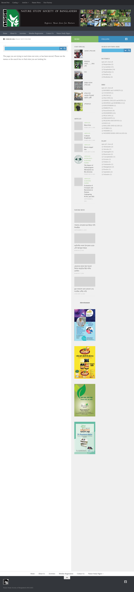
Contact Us (50, 33)
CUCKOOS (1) (108, 93)
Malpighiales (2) (108, 167)
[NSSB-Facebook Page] (126, 39)
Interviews (88, 158)
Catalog (15, 2)
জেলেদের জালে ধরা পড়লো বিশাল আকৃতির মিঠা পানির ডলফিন (83, 268)
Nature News (36, 2)
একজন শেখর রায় (89, 51)
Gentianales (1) (108, 164)
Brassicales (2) (108, 154)
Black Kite (87, 125)
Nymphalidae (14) (109, 69)
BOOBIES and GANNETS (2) (113, 90)
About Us (13, 33)
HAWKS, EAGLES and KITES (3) (114, 100)
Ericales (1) (107, 159)
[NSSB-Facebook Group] (129, 39)
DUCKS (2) (107, 95)
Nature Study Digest (63, 33)
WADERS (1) (107, 131)
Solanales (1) (107, 174)
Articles (24, 2)
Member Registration (36, 33)
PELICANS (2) (108, 115)
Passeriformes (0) (108, 110)
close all (110, 62)
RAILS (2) (106, 123)
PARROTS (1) (108, 108)
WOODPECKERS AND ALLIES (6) (115, 133)
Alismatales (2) (108, 147)
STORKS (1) (107, 128)
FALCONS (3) (108, 98)
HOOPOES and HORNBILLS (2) (114, 103)
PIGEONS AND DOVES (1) (112, 120)
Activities (22, 33)
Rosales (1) (107, 169)
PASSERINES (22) (109, 113)
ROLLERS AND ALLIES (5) (112, 126)
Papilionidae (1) (108, 72)
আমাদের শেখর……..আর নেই (89, 64)
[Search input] (32, 48)
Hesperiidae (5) (108, 64)
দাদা (85, 72)
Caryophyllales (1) (109, 157)
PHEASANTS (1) (109, 118)
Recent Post (5, 2)
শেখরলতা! (87, 104)
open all (104, 62)
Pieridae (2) (107, 74)
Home (5, 33)
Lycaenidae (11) (108, 67)
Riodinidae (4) (108, 77)
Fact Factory (48, 2)
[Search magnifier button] (64, 48)
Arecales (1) (107, 149)
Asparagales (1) (108, 152)
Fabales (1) (106, 162)
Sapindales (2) (107, 172)
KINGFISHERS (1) (109, 105)
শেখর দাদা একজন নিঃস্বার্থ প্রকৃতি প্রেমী (89, 95)
